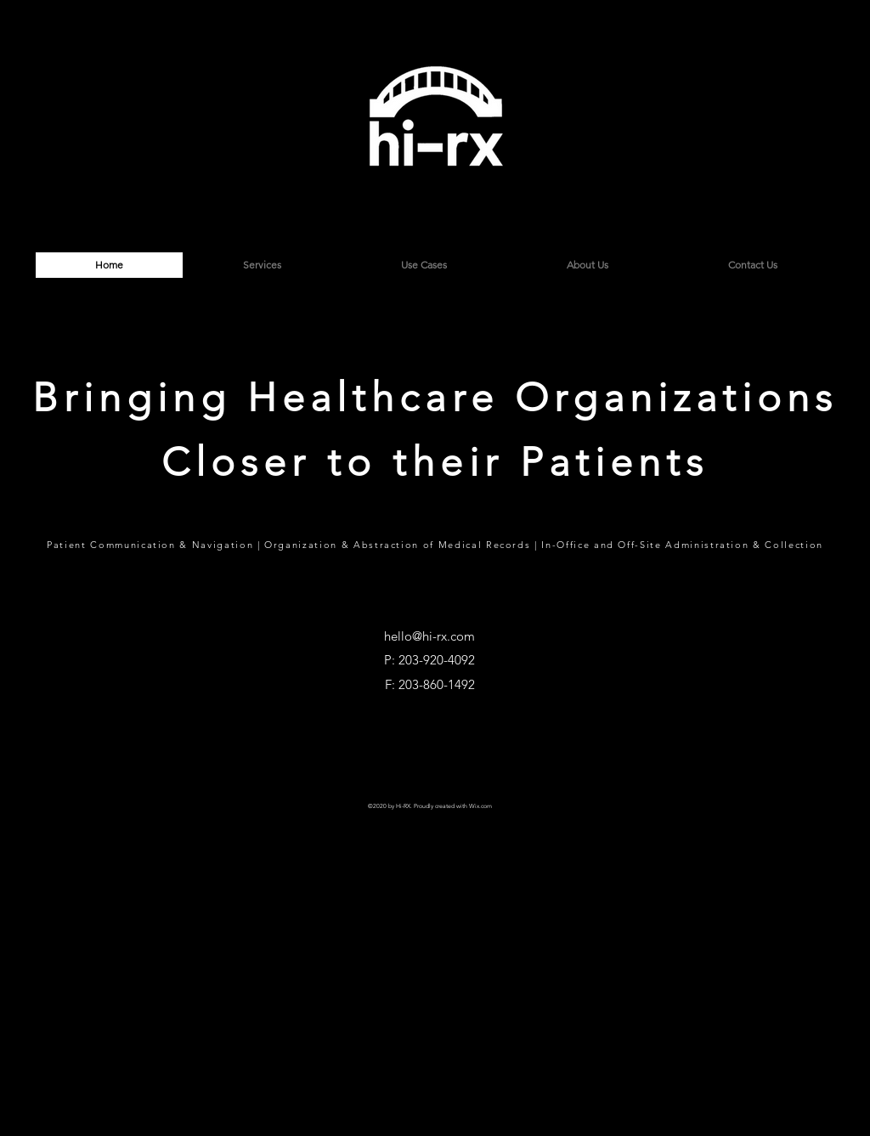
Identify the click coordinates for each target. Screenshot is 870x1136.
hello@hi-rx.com (429, 636)
